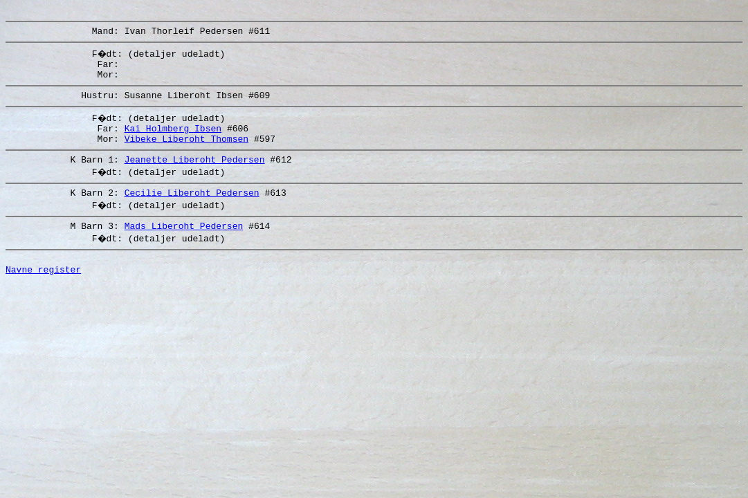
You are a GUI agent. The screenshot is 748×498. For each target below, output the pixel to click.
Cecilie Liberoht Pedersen (192, 211)
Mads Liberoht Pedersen (184, 246)
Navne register (43, 294)
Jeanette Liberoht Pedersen (195, 175)
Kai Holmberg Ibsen (173, 140)
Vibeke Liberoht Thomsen (186, 153)
